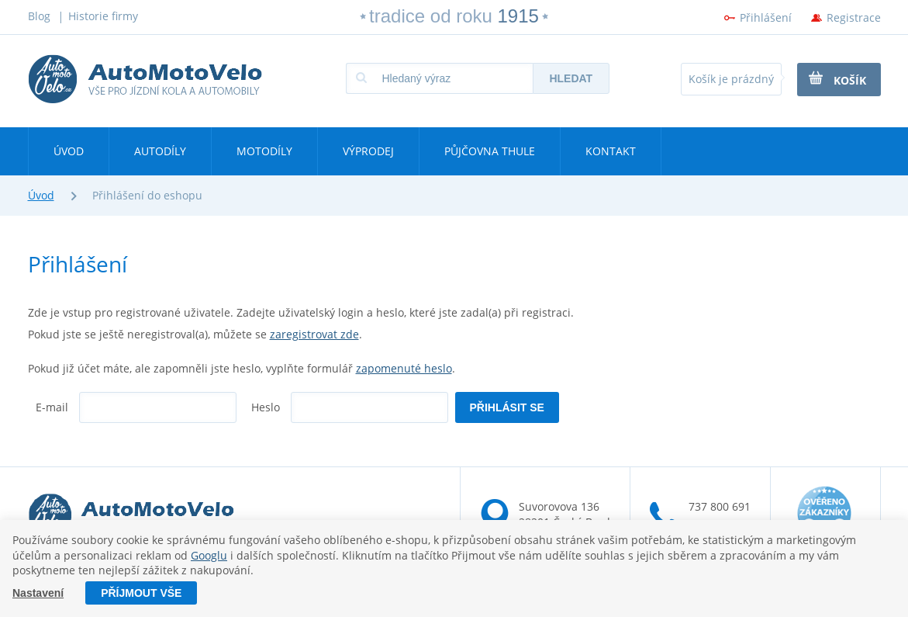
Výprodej (368, 151)
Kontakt (610, 151)
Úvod (69, 151)
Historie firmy (103, 16)
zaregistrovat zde (314, 334)
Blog (39, 16)
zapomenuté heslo (404, 368)
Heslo (265, 407)
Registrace (854, 17)
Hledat (570, 78)
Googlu (209, 555)
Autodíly (160, 151)
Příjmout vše (141, 593)
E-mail (52, 407)
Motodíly (264, 151)
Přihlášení (766, 17)
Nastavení (38, 593)
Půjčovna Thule (489, 151)
